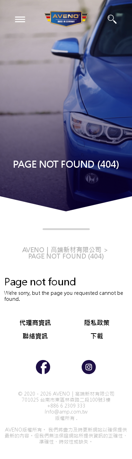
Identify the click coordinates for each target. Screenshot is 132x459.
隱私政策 (96, 323)
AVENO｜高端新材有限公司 (61, 250)
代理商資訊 (35, 323)
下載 (96, 336)
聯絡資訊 (35, 336)
